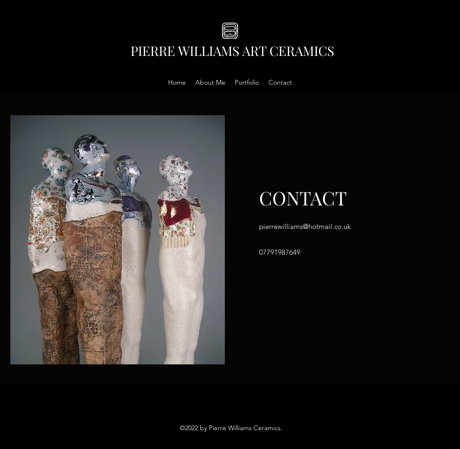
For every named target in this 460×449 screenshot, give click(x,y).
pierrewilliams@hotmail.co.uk (305, 226)
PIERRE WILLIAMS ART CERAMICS (232, 50)
